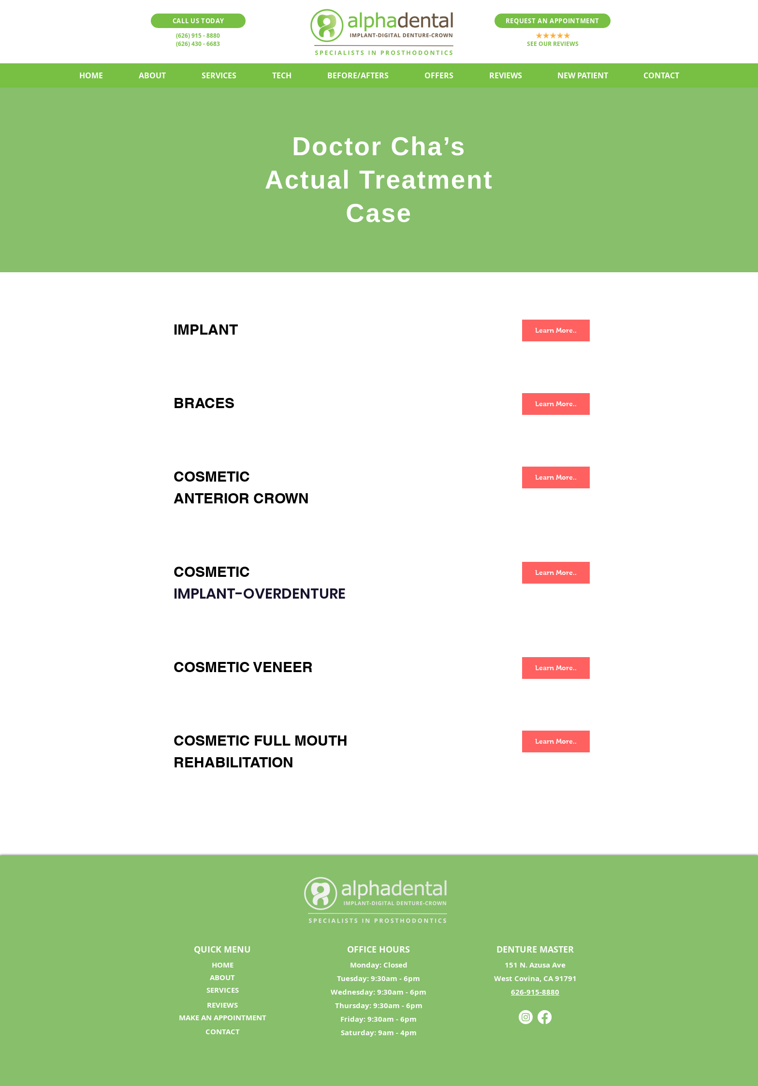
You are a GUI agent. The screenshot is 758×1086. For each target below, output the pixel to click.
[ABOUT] (222, 977)
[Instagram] (526, 1017)
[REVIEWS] (222, 1005)
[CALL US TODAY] (198, 21)
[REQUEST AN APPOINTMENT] (553, 21)
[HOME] (222, 965)
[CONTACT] (222, 1032)
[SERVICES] (222, 990)
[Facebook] (545, 1017)
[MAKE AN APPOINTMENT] (222, 1018)
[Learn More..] (556, 330)
